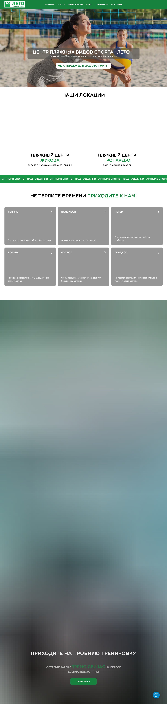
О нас (89, 4)
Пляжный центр (50, 157)
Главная (49, 4)
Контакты (116, 4)
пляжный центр (117, 157)
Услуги (61, 4)
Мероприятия (75, 4)
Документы (102, 4)
